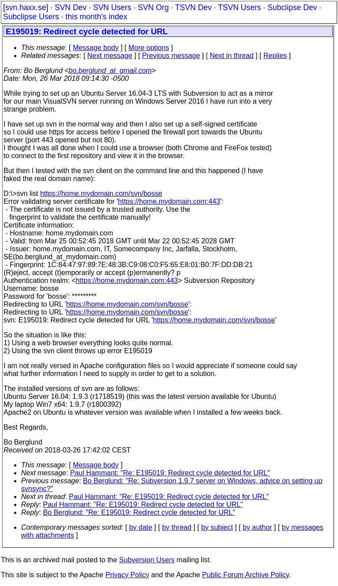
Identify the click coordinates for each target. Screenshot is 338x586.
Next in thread (232, 55)
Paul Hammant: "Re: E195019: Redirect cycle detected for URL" (170, 473)
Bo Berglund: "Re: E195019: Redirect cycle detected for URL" (139, 512)
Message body (95, 47)
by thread (176, 527)
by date (140, 527)
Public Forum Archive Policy (245, 575)
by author (257, 527)
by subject (217, 527)
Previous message (171, 55)
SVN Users (112, 7)
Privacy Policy (127, 575)
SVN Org (153, 7)
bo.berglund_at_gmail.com (110, 70)
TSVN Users (239, 7)
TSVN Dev (193, 7)
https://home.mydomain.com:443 (169, 201)
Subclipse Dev (292, 7)
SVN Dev (70, 7)
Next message (109, 55)
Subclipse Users (31, 16)
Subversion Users (147, 560)
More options (149, 47)
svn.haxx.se (25, 7)
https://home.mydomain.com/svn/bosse (101, 193)
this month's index (96, 16)
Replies (275, 55)
